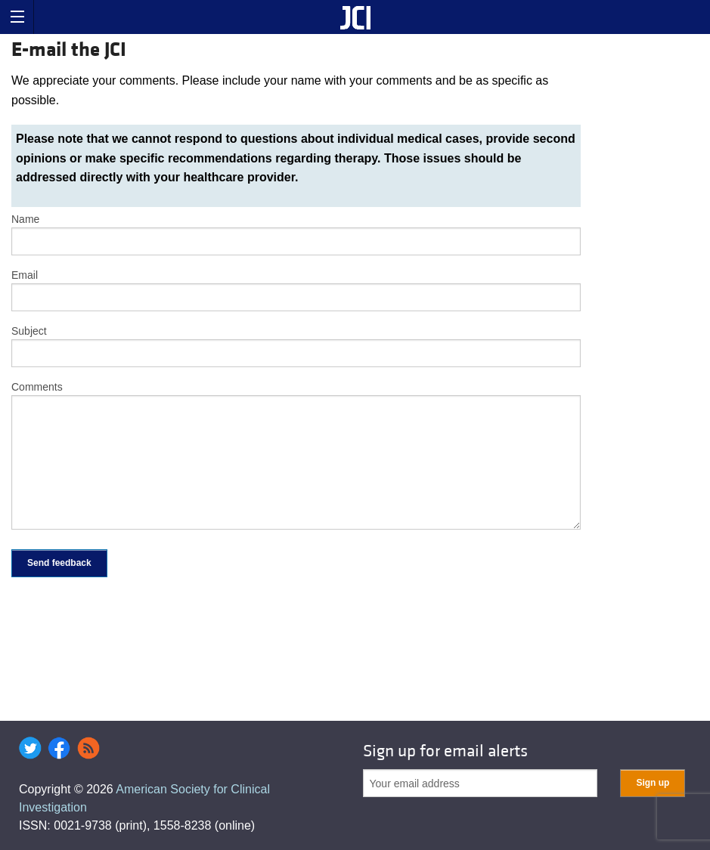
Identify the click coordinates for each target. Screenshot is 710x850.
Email (24, 275)
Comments (37, 387)
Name (25, 219)
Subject (29, 331)
